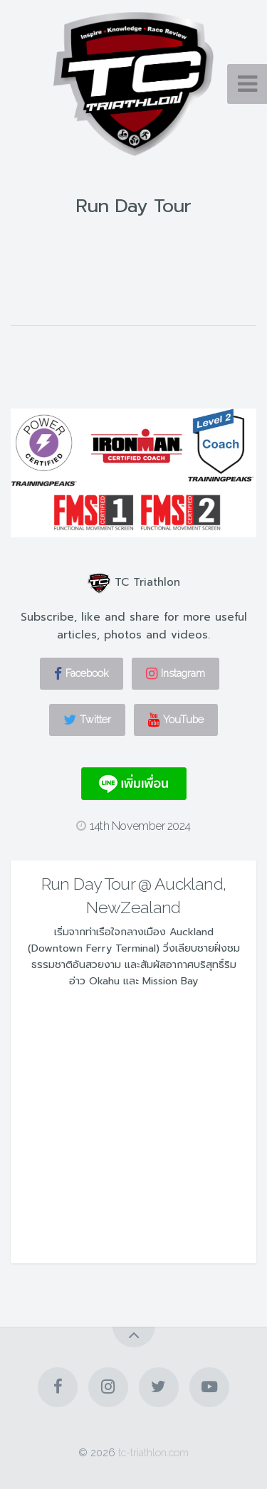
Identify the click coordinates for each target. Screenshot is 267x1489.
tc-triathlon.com (153, 1452)
